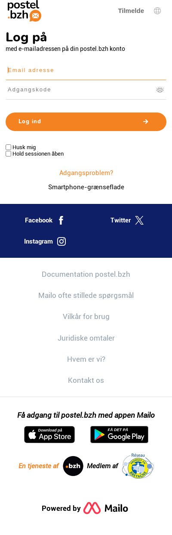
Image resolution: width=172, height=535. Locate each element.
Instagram (45, 241)
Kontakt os (86, 380)
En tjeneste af (50, 466)
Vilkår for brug (86, 316)
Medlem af (120, 466)
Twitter (127, 220)
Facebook (45, 220)
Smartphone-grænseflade (86, 187)
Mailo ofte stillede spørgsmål (86, 295)
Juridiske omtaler (86, 338)
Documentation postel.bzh (86, 274)
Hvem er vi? (86, 359)
